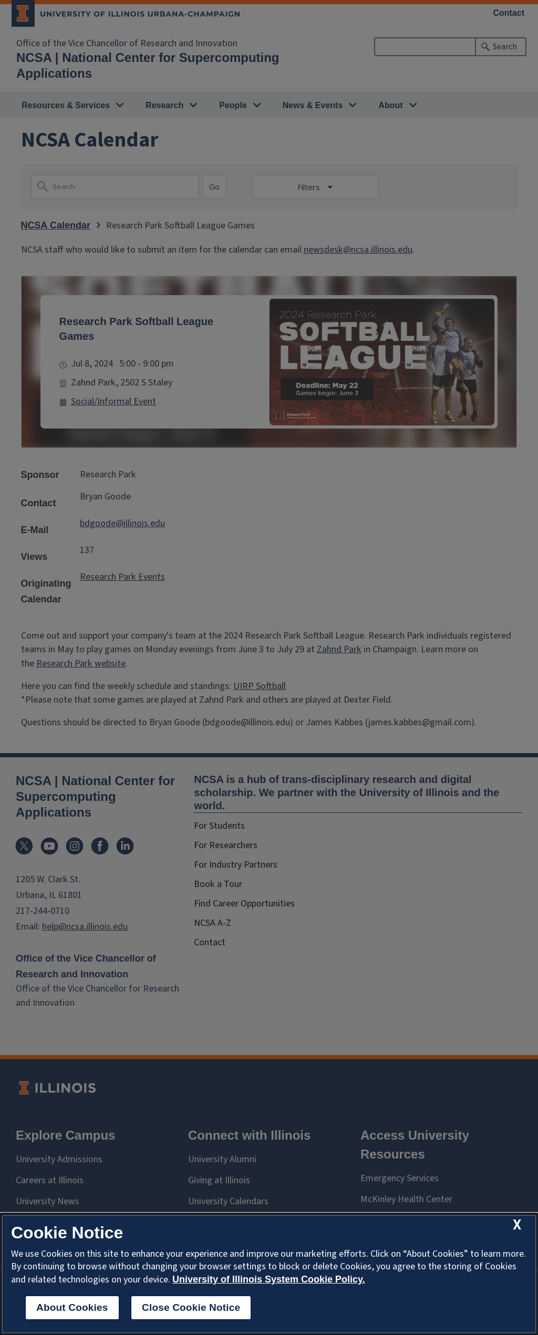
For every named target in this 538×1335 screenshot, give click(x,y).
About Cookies (72, 1307)
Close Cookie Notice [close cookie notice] (191, 1307)
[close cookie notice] (517, 1225)
